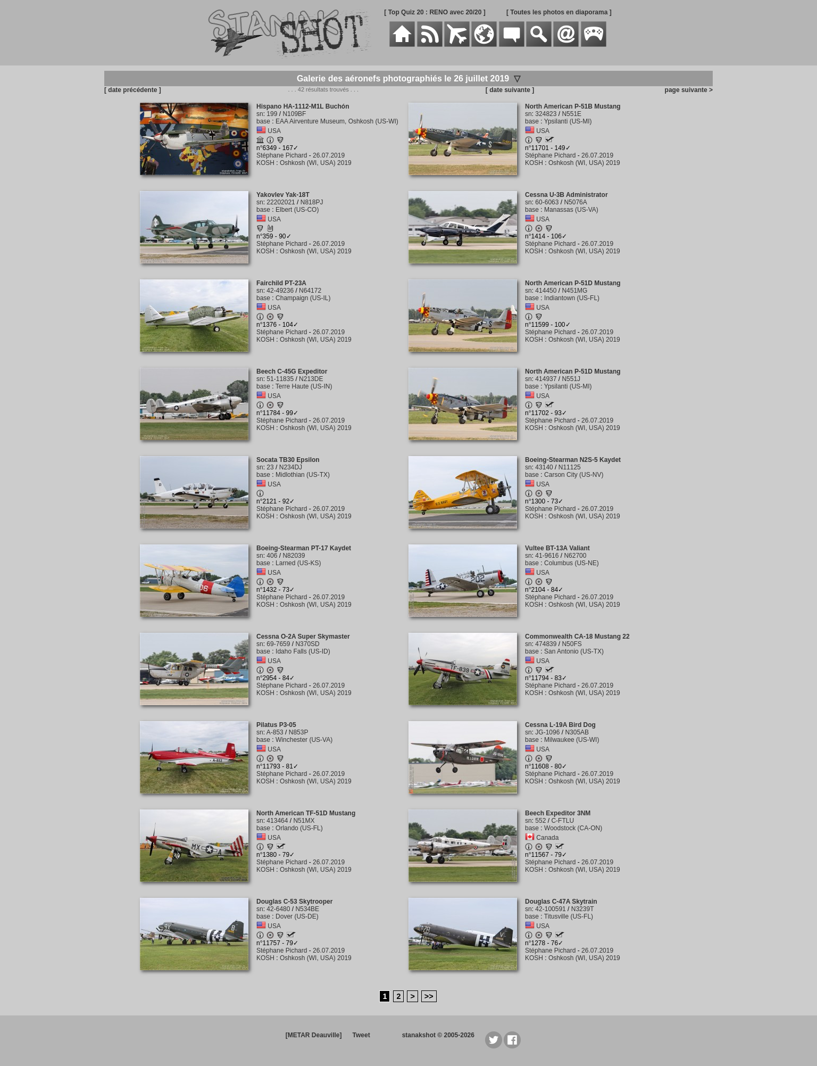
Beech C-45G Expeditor (291, 371)
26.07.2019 (329, 155)
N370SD (307, 644)
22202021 (280, 202)
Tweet (361, 1035)
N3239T (582, 909)
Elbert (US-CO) (297, 209)
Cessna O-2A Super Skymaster (303, 636)
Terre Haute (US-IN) (304, 386)
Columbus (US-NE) (571, 563)
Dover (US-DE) (297, 916)
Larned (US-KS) (298, 563)
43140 (544, 467)
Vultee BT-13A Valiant (557, 548)
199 (271, 114)
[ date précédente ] (132, 90)
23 (269, 467)
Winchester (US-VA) (304, 739)
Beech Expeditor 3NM (557, 813)
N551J (571, 379)
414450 (545, 290)
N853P (299, 732)
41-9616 (546, 555)
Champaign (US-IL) (303, 298)
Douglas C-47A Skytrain (561, 901)
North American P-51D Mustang (573, 283)
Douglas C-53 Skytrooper (294, 901)
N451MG (574, 290)
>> (428, 996)
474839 (545, 644)
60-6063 (546, 202)
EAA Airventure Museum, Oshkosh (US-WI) (337, 121)
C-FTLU (562, 820)
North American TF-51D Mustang (305, 813)
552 (540, 820)
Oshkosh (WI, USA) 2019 (316, 163)
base (263, 121)
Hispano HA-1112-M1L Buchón (302, 106)
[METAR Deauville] (314, 1035)
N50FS (571, 644)
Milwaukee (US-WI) (571, 739)
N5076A (575, 202)
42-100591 (550, 909)
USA (274, 131)
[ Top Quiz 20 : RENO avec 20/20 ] (435, 12)
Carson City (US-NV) (573, 474)
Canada (547, 837)
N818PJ (312, 202)
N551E (571, 114)
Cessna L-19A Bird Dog (560, 725)
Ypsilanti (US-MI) (568, 121)
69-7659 (278, 644)
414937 (545, 379)
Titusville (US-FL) (568, 916)
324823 (545, 114)
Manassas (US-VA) (571, 209)
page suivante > (687, 90)
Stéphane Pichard (281, 155)
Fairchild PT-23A (281, 283)
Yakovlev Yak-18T (283, 195)
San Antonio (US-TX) (574, 651)
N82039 (293, 555)
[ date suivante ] (510, 90)
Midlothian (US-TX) (303, 474)
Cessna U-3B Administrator (566, 195)
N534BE (307, 909)
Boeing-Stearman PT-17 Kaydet (303, 548)
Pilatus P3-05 (276, 725)
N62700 (575, 555)
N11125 (569, 467)
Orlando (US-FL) (299, 828)
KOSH (265, 163)
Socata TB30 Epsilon (288, 460)
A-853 (275, 732)
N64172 (310, 290)
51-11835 (280, 379)
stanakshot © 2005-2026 (438, 1035)
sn (259, 114)
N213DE (311, 379)
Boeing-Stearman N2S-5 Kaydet (573, 460)
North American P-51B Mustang (573, 106)
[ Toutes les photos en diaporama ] (559, 12)
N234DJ (290, 467)
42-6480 (278, 909)
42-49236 (280, 290)
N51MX (303, 820)
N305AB (577, 732)
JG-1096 (547, 732)
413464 (277, 820)
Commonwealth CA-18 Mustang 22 (577, 636)
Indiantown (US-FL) (571, 298)
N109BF (294, 114)
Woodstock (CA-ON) (573, 828)
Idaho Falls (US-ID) (303, 651)
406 (271, 555)
